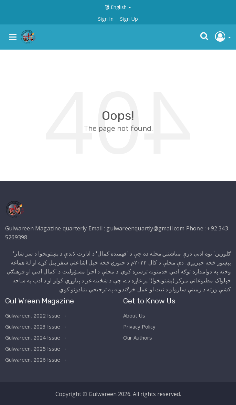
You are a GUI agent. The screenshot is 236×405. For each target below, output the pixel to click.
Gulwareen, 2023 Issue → (36, 326)
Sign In (106, 18)
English (118, 7)
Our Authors (137, 337)
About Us (134, 315)
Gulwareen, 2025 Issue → (36, 348)
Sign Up (129, 18)
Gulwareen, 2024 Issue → (36, 337)
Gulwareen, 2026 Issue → (36, 359)
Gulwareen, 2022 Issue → (36, 315)
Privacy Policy (139, 326)
